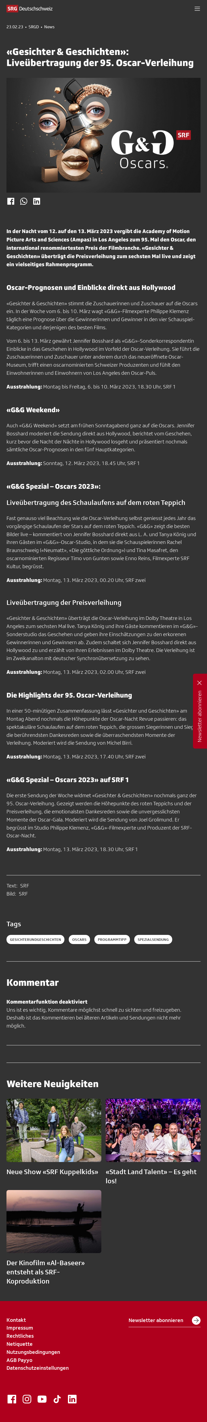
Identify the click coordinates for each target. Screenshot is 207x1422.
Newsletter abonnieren (165, 1320)
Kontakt (16, 1320)
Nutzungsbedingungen (33, 1352)
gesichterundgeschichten (35, 939)
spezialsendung (153, 939)
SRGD (34, 27)
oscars (79, 939)
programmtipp (112, 939)
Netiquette (19, 1344)
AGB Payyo (19, 1360)
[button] (197, 8)
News (49, 27)
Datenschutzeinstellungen (37, 1368)
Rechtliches (20, 1336)
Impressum (19, 1328)
